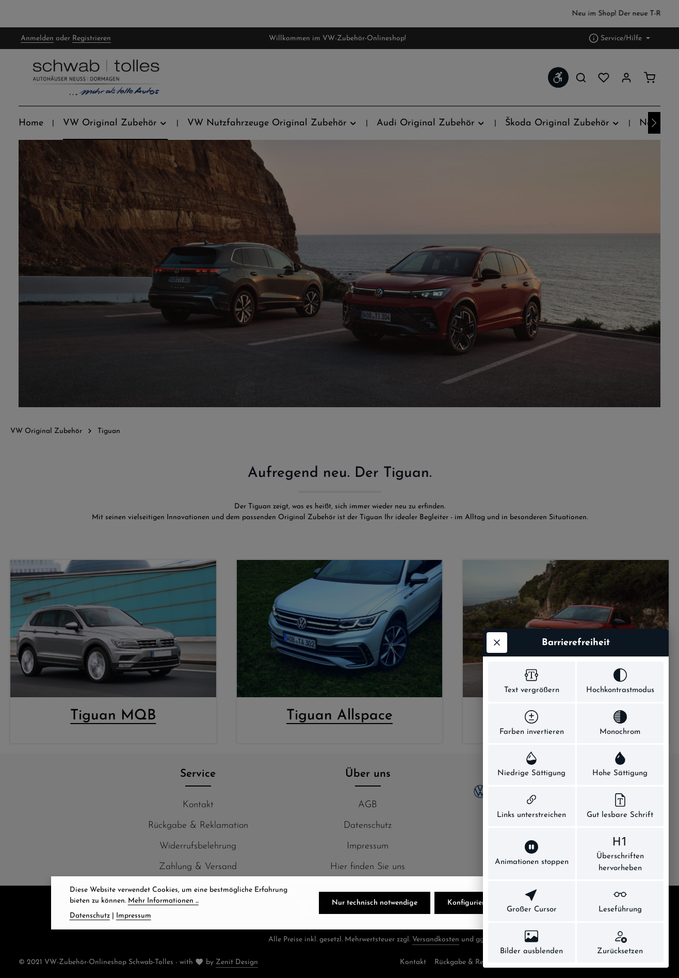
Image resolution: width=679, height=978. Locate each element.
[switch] (531, 682)
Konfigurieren (469, 920)
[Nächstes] (654, 123)
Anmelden (37, 38)
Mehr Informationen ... (163, 918)
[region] (339, 13)
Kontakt (198, 805)
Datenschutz (368, 825)
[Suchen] (581, 77)
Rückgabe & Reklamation (198, 825)
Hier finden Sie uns (367, 867)
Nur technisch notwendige (374, 920)
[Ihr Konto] (626, 77)
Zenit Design (237, 962)
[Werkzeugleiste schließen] (497, 642)
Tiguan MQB (113, 716)
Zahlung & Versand (198, 867)
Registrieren (91, 38)
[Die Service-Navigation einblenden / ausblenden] (619, 38)
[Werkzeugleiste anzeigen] (558, 77)
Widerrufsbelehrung (197, 846)
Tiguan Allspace (339, 716)
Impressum (368, 846)
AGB (367, 805)
